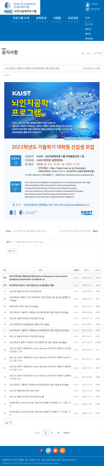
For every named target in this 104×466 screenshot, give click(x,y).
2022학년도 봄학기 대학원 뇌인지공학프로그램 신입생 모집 (35, 342)
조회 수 (98, 270)
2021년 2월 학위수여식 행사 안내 (24, 391)
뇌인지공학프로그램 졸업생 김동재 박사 (27, 324)
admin (7, 75)
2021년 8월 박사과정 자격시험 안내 (25, 336)
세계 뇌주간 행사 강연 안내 (21, 306)
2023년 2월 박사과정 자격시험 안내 (25, 318)
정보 (87, 18)
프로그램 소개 (21, 18)
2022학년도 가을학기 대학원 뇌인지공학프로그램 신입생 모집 (32, 69)
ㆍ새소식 (87, 29)
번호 (5, 270)
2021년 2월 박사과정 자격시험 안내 (25, 397)
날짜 (86, 270)
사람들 (57, 18)
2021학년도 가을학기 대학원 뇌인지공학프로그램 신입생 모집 (36, 385)
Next (67, 432)
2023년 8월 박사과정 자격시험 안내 (25, 291)
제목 (40, 270)
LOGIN (91, 4)
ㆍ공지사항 (88, 24)
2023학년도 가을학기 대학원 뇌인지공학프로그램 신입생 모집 (36, 312)
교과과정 (73, 18)
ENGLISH (92, 9)
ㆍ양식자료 (88, 39)
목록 (11, 251)
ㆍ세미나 (87, 34)
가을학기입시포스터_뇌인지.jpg (29, 242)
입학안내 (41, 18)
